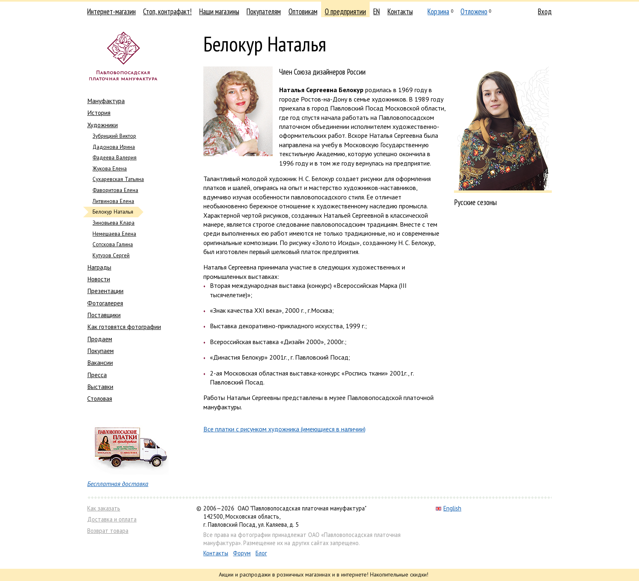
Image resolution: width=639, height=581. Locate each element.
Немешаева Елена (114, 233)
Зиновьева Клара (113, 222)
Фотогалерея (105, 303)
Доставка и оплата (112, 519)
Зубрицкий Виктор (114, 136)
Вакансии (100, 362)
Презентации (105, 291)
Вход (545, 11)
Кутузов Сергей (111, 255)
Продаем (99, 339)
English (448, 508)
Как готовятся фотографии (124, 327)
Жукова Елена (110, 168)
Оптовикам (303, 11)
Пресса (97, 375)
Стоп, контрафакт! (167, 11)
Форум (242, 553)
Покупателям (264, 11)
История (98, 112)
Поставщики (104, 315)
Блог (261, 553)
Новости (98, 279)
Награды (99, 267)
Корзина (438, 11)
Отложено (474, 11)
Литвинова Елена (113, 201)
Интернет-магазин (111, 11)
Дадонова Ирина (114, 147)
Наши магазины (219, 11)
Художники (102, 125)
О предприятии (345, 11)
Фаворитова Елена (115, 190)
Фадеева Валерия (115, 157)
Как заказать (103, 508)
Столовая (99, 398)
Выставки (100, 386)
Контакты (400, 11)
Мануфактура (106, 101)
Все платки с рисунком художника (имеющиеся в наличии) (284, 429)
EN (376, 11)
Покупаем (100, 351)
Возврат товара (107, 531)
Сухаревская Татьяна (118, 179)
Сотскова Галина (113, 244)
